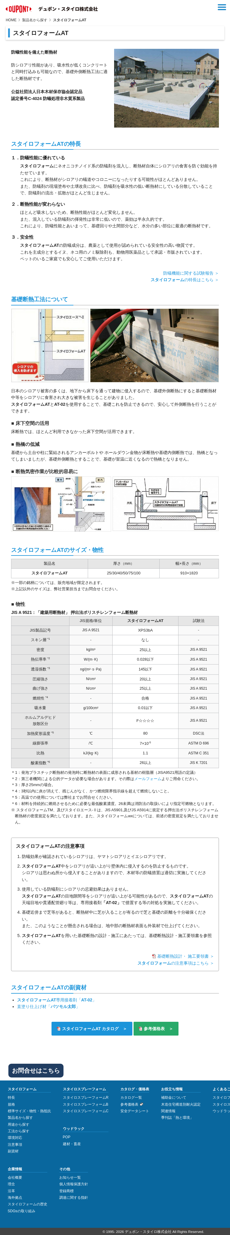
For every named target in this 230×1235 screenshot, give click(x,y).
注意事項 (15, 1144)
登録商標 (66, 1190)
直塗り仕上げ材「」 (48, 1006)
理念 (11, 1183)
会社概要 (15, 1177)
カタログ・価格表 (134, 1088)
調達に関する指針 (73, 1197)
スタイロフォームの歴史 (27, 1203)
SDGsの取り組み (21, 1210)
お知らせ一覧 (70, 1177)
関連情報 (168, 1110)
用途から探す (18, 1123)
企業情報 (15, 1168)
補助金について (173, 1097)
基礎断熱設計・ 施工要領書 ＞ (185, 956)
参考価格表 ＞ (159, 1028)
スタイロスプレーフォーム (84, 1088)
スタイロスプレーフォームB (85, 1103)
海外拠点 (15, 1197)
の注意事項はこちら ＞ (175, 963)
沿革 (11, 1190)
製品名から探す (20, 1117)
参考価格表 (129, 1103)
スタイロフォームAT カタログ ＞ (93, 1028)
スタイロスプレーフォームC (86, 1110)
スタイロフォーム (22, 1088)
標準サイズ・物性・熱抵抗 (29, 1110)
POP (66, 1136)
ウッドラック (73, 1128)
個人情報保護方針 (73, 1183)
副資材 (13, 1150)
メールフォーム (147, 779)
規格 (11, 1103)
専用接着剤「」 (56, 1000)
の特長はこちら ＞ (185, 279)
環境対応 (15, 1137)
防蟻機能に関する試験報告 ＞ (191, 273)
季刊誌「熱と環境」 (177, 1117)
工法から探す (18, 1130)
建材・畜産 (72, 1143)
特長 (11, 1097)
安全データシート (134, 1110)
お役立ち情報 (172, 1088)
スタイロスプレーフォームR (86, 1097)
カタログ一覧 (131, 1097)
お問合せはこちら (36, 1069)
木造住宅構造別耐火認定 (181, 1103)
